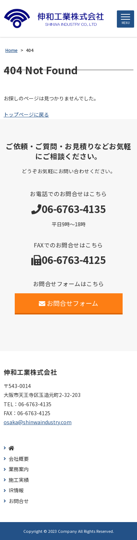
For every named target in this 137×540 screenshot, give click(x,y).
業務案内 (19, 469)
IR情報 (16, 490)
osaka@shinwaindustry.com (38, 422)
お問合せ (19, 501)
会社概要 (19, 458)
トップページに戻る (26, 114)
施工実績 (19, 480)
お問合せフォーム (68, 303)
